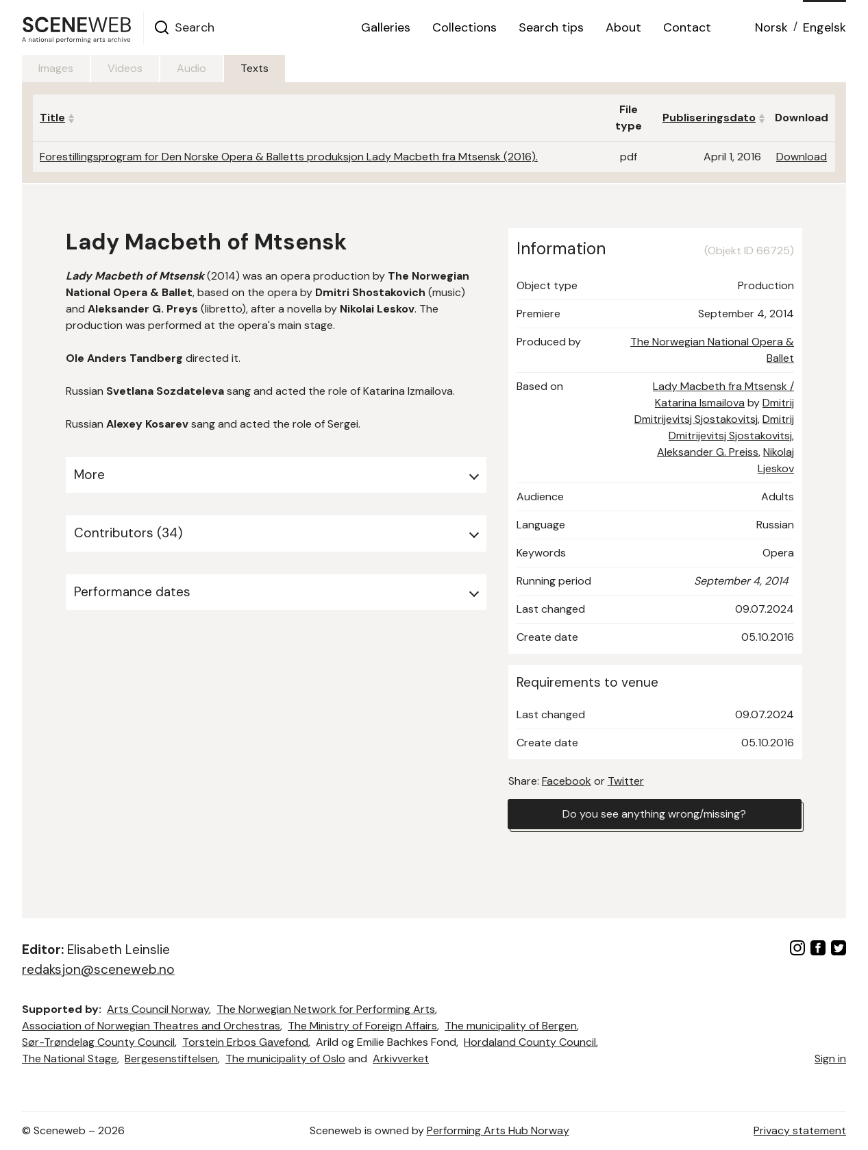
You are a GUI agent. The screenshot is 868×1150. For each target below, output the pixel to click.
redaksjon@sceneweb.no (98, 969)
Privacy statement (800, 1130)
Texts (254, 68)
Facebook (566, 781)
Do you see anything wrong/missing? (654, 814)
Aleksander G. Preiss (707, 452)
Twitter (626, 781)
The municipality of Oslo (285, 1058)
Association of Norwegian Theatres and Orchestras (151, 1025)
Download (801, 156)
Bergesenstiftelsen (171, 1058)
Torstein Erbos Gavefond (245, 1042)
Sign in (830, 1058)
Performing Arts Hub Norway (498, 1130)
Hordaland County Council (530, 1042)
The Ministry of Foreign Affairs (362, 1025)
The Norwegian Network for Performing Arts (325, 1009)
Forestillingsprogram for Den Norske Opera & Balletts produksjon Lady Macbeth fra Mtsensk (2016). (289, 156)
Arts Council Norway (158, 1009)
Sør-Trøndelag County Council (98, 1042)
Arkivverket (401, 1058)
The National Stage (69, 1058)
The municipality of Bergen (511, 1025)
